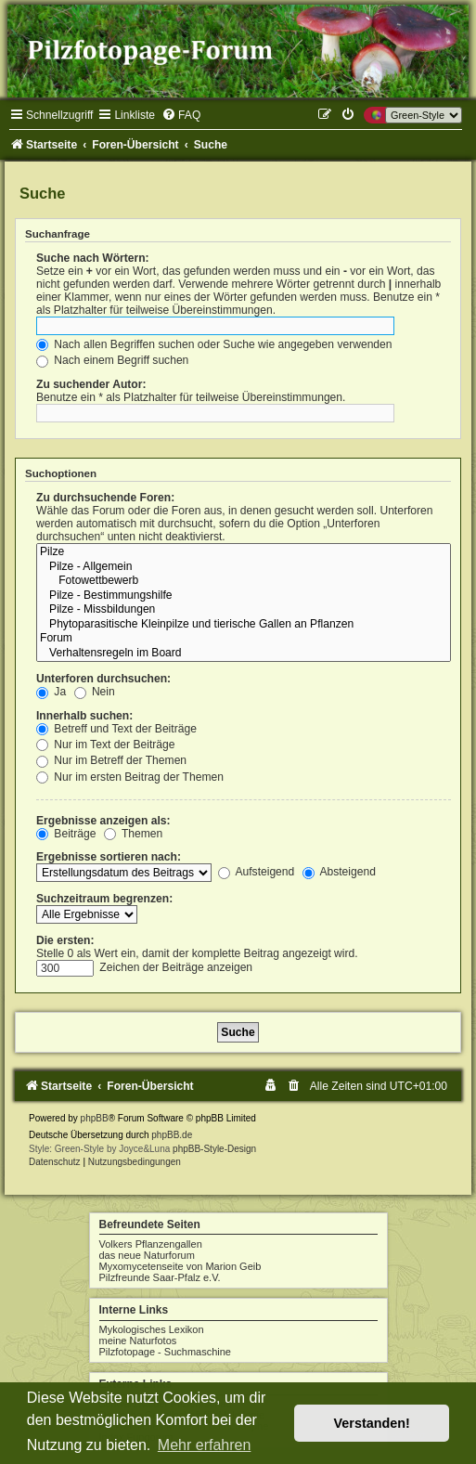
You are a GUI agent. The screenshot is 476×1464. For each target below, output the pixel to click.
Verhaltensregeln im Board (243, 653)
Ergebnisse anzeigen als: (103, 820)
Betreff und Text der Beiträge (116, 728)
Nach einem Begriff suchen (112, 360)
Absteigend (339, 871)
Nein (94, 691)
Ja (51, 691)
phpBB (95, 1118)
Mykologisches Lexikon (151, 1329)
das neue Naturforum (147, 1255)
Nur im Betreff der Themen (111, 760)
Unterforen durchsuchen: (103, 678)
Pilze (243, 552)
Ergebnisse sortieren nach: (108, 856)
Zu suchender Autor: (91, 384)
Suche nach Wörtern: (92, 258)
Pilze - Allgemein (243, 567)
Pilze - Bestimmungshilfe (243, 596)
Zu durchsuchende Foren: (105, 497)
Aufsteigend (256, 871)
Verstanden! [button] (372, 1423)
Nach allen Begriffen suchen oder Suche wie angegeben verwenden (214, 344)
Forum (243, 638)
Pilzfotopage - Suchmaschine (165, 1351)
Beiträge (66, 833)
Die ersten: (65, 940)
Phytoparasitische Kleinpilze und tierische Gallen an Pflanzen (243, 624)
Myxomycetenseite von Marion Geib (180, 1266)
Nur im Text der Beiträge (105, 744)
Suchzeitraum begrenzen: (104, 898)
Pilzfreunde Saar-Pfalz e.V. (160, 1277)
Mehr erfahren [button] (204, 1445)
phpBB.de (171, 1135)
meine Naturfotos (138, 1340)
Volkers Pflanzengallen (150, 1244)
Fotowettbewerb (243, 581)
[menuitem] (180, 115)
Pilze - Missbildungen (243, 609)
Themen (133, 833)
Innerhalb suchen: (84, 715)
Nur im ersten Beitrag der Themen (130, 777)
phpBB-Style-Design (214, 1149)
